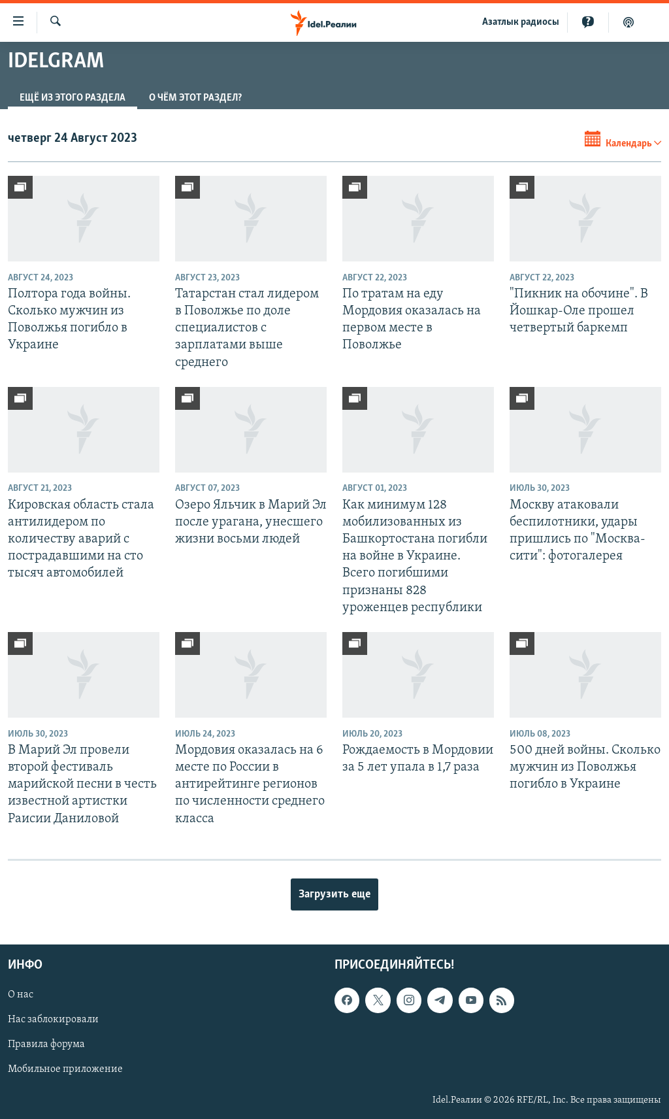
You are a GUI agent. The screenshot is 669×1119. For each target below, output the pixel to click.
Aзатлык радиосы (520, 22)
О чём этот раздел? (195, 98)
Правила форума (46, 1044)
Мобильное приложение (65, 1070)
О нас (20, 995)
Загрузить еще (334, 894)
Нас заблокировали (53, 1019)
